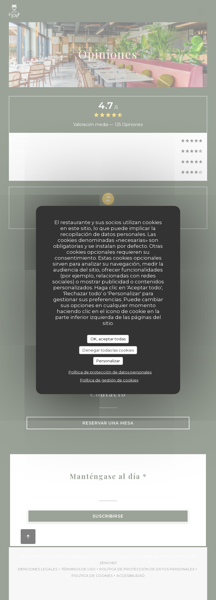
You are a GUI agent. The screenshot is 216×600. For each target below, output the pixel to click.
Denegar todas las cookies (108, 349)
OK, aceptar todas (108, 338)
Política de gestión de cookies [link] (109, 379)
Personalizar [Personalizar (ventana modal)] (108, 360)
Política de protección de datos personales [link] (110, 371)
